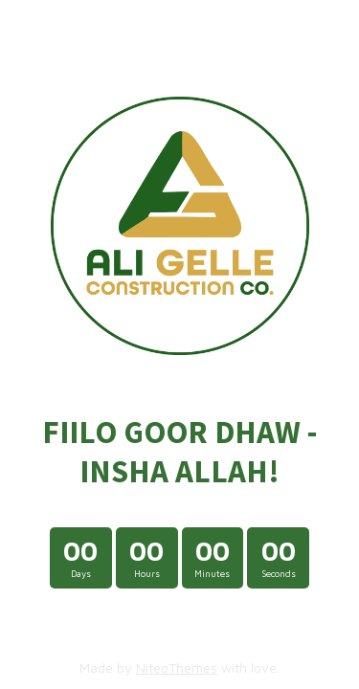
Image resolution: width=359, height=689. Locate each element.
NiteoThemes (176, 667)
